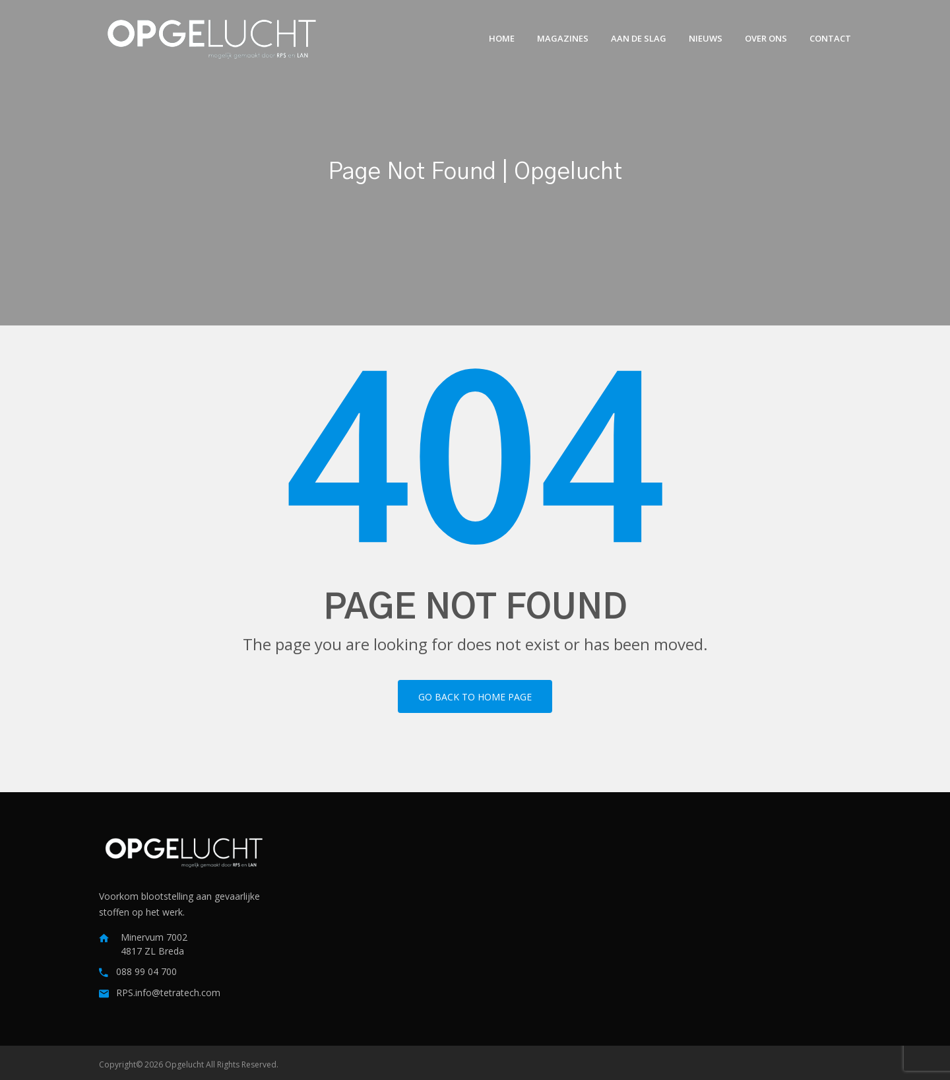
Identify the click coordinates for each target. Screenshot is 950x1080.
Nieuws (705, 38)
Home (502, 38)
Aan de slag (638, 38)
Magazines (562, 38)
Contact (830, 38)
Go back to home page (475, 697)
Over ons (766, 38)
